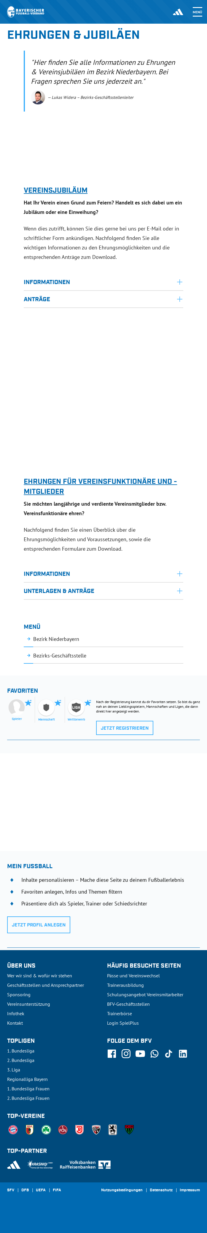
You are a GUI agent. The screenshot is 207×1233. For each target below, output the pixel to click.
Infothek (15, 1013)
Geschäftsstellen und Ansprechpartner (45, 985)
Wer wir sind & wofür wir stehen (39, 976)
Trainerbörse (119, 1013)
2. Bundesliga (20, 1060)
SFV (10, 1190)
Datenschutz (161, 1190)
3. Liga (13, 1070)
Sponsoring (19, 994)
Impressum (190, 1190)
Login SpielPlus (123, 1023)
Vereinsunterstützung (28, 1004)
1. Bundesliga (20, 1051)
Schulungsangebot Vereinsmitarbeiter (145, 994)
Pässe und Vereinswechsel (133, 976)
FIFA (57, 1190)
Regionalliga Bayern (27, 1079)
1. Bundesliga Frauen (28, 1089)
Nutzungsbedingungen (122, 1190)
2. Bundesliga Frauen (28, 1098)
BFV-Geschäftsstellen (128, 1004)
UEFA (41, 1190)
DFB (25, 1190)
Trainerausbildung (125, 985)
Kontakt (15, 1023)
